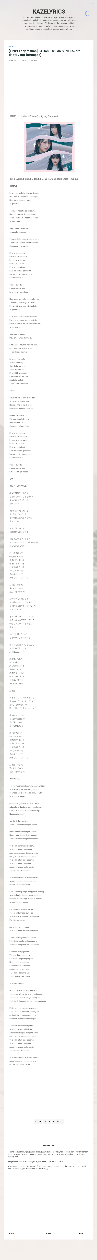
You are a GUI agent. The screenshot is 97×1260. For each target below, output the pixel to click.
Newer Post (14, 1233)
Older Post (83, 1233)
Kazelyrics (49, 11)
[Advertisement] (49, 82)
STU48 (11, 46)
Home (48, 1233)
